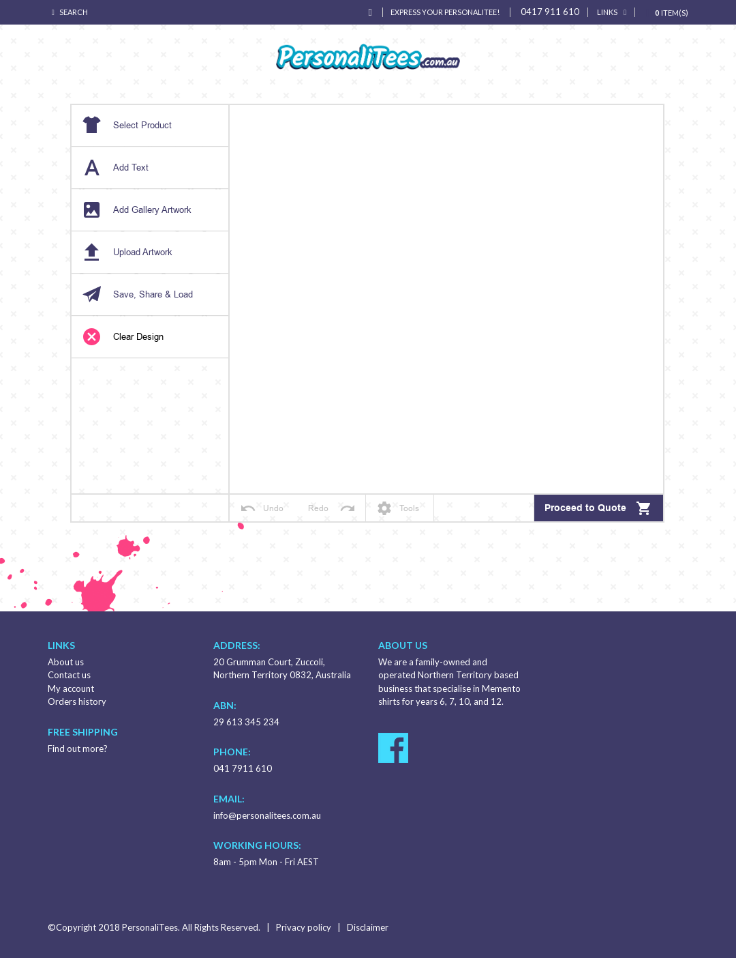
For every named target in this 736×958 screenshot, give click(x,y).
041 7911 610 (242, 768)
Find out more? (78, 748)
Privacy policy (303, 927)
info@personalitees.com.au (267, 815)
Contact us (69, 674)
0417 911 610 (550, 11)
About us (66, 661)
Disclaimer (367, 927)
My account (71, 688)
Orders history (77, 701)
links (607, 12)
